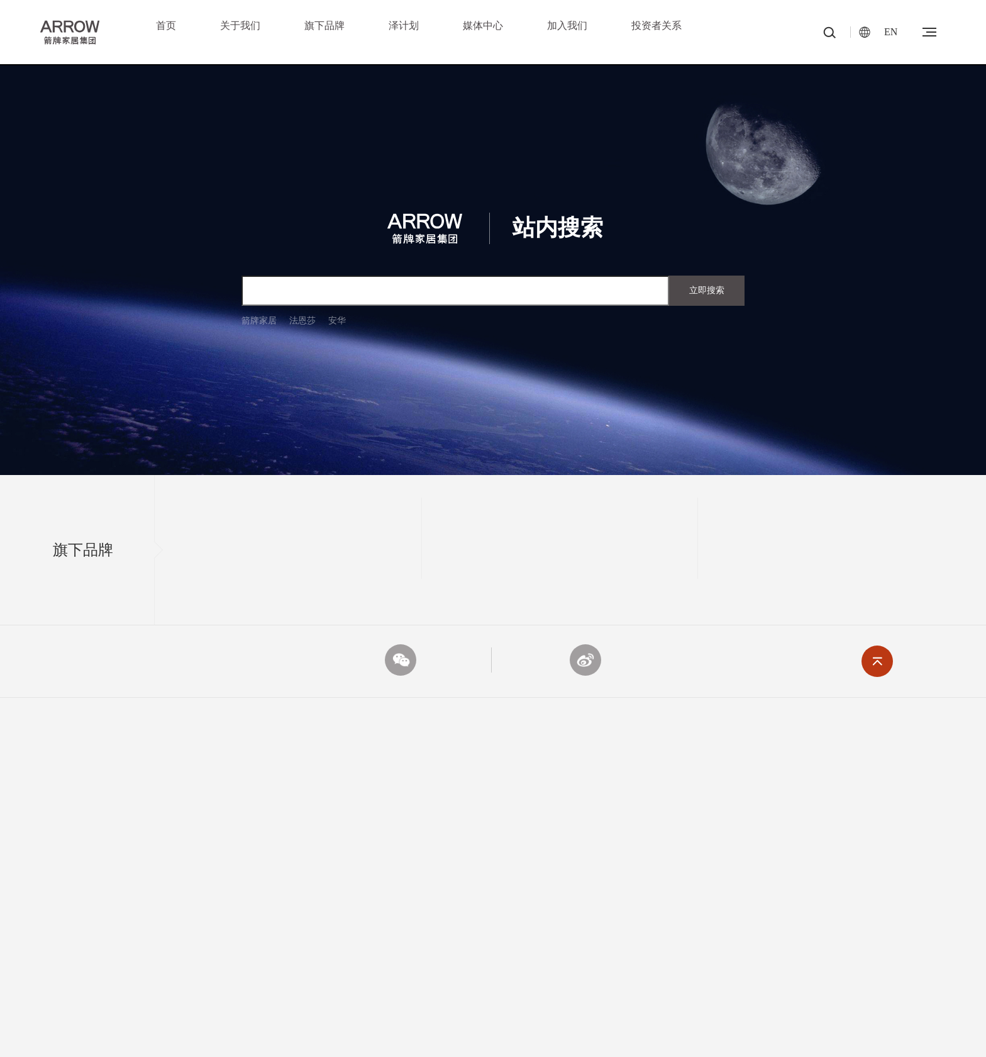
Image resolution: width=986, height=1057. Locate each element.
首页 (166, 25)
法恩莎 (302, 320)
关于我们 (240, 25)
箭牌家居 (259, 320)
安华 (337, 320)
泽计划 (404, 25)
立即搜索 (706, 290)
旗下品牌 (324, 25)
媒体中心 (483, 25)
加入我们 (567, 25)
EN (890, 31)
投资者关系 (656, 25)
